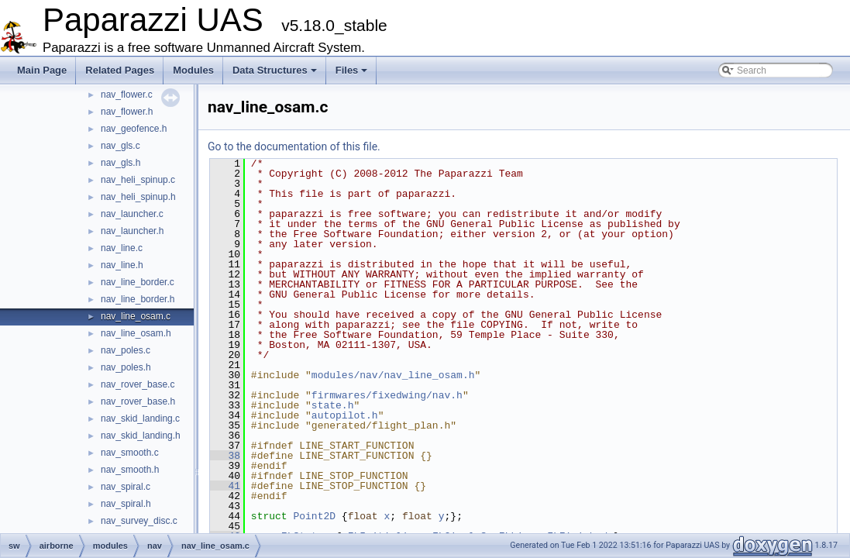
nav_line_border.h (137, 299)
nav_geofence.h (134, 128)
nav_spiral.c (125, 486)
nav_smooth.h (130, 469)
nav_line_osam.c (135, 316)
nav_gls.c (120, 145)
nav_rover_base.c (137, 384)
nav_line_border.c (137, 282)
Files (352, 70)
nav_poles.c (125, 350)
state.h (332, 405)
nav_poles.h (126, 367)
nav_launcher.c (132, 213)
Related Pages (119, 70)
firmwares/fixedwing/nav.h (387, 395)
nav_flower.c (127, 94)
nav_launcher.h (132, 231)
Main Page (42, 70)
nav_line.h (122, 265)
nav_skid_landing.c (140, 418)
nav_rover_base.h (138, 401)
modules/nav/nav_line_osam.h (393, 375)
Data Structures (274, 70)
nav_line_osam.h (136, 333)
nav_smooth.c (130, 452)
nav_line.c (122, 248)
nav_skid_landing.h (141, 435)
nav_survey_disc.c (139, 520)
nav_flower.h (127, 111)
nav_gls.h (120, 162)
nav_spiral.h (126, 503)
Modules (193, 70)
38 (225, 456)
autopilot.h (344, 415)
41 (225, 486)
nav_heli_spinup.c (138, 179)
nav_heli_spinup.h (138, 196)
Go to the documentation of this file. (294, 146)
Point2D (314, 516)
